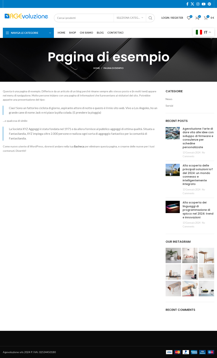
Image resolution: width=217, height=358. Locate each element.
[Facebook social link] (187, 4)
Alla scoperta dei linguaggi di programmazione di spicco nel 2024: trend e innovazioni (198, 210)
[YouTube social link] (204, 4)
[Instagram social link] (198, 4)
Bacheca (79, 146)
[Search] (104, 18)
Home (96, 68)
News (169, 99)
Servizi (169, 105)
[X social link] (192, 4)
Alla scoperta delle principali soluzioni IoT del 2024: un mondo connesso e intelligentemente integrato (198, 175)
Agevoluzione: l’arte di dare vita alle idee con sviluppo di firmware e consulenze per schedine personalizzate (198, 138)
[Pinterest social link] (209, 4)
